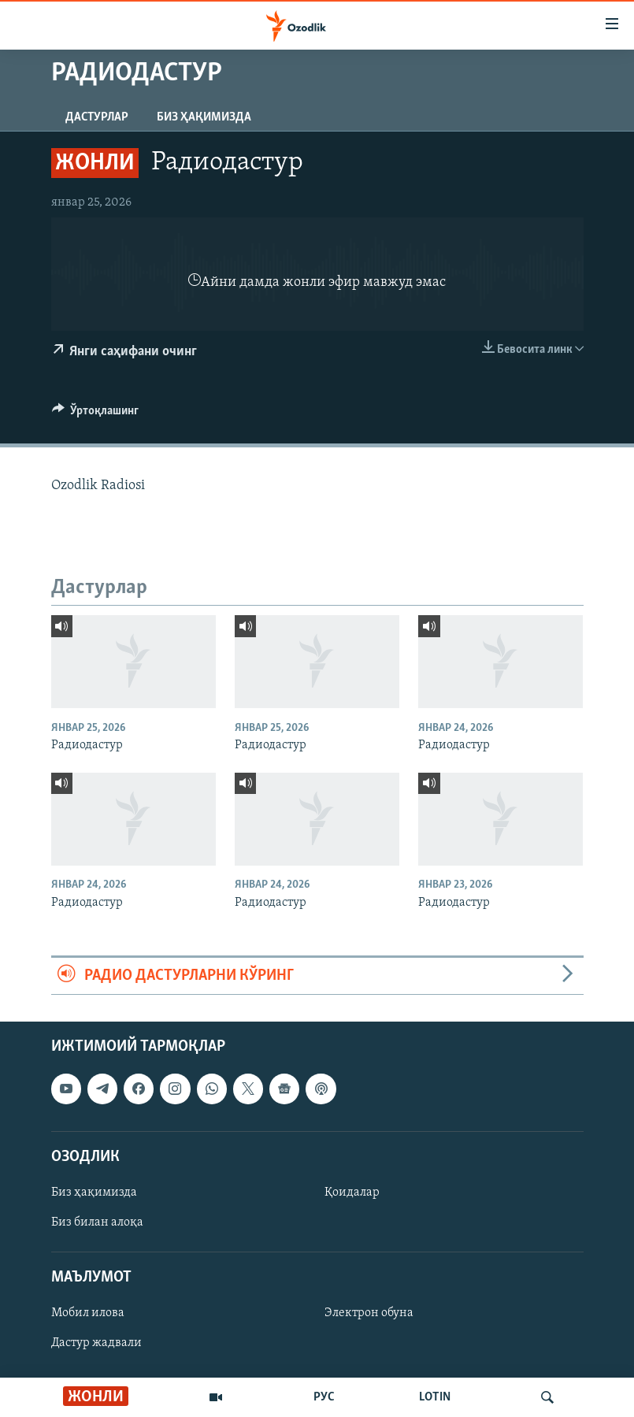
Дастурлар (96, 117)
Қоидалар (352, 1192)
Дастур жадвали (96, 1343)
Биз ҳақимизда (204, 117)
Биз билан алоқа (97, 1222)
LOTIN (434, 1397)
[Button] (95, 414)
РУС (324, 1397)
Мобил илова (87, 1314)
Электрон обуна (368, 1314)
